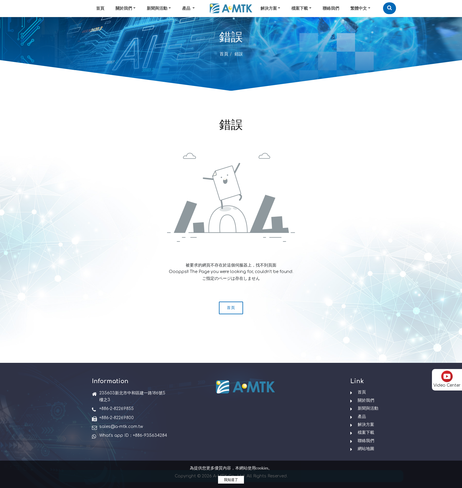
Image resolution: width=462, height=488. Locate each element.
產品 (362, 416)
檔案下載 (299, 8)
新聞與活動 (157, 8)
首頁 (100, 8)
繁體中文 (358, 8)
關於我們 (124, 8)
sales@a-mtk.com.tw (121, 426)
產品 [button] (187, 8)
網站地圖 (366, 448)
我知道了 (231, 480)
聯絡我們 (331, 8)
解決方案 (268, 8)
